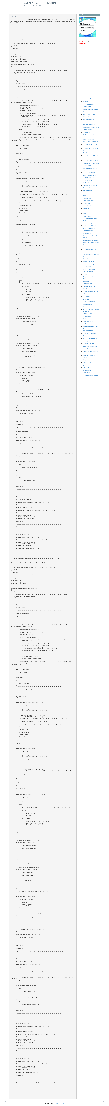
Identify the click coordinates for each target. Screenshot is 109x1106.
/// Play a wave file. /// (21, 265)
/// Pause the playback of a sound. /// (25, 312)
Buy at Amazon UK (83, 43)
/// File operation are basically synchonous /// (28, 406)
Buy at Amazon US (83, 41)
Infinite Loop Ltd (60, 1103)
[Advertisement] (86, 71)
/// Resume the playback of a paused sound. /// (28, 339)
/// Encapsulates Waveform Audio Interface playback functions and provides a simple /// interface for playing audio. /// (39, 72)
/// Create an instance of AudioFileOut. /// (26, 96)
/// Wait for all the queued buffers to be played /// (29, 368)
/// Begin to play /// (19, 172)
